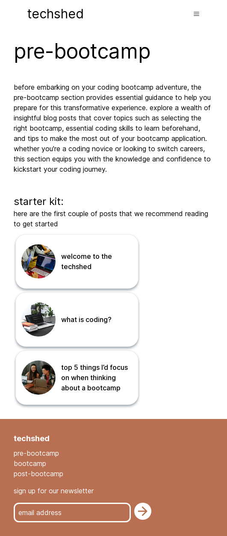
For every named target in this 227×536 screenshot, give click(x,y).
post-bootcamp (38, 473)
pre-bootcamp (36, 453)
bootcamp (30, 463)
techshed (55, 13)
